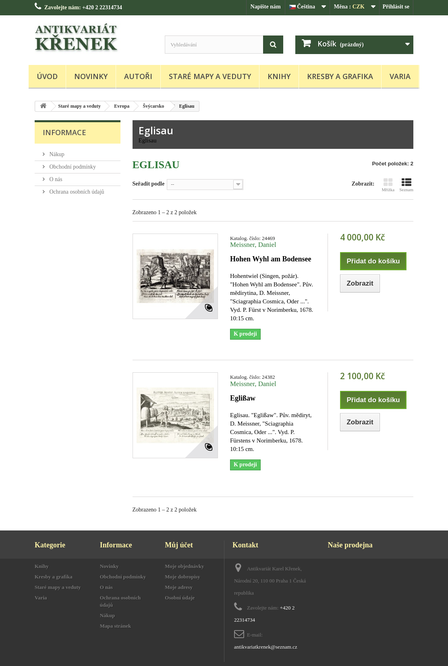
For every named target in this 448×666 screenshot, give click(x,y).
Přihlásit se (396, 7)
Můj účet (179, 545)
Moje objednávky (184, 566)
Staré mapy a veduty (210, 76)
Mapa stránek (115, 626)
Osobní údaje (180, 598)
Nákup (56, 154)
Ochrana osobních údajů (76, 192)
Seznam (406, 184)
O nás (55, 179)
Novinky (91, 76)
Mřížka (388, 184)
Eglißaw (242, 398)
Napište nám (266, 7)
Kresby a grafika (340, 76)
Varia (400, 76)
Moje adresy (179, 587)
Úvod (47, 76)
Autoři (138, 76)
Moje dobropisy (182, 577)
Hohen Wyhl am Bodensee (270, 259)
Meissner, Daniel (253, 244)
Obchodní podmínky (72, 167)
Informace (64, 132)
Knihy (279, 76)
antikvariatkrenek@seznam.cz (265, 647)
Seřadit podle (149, 184)
